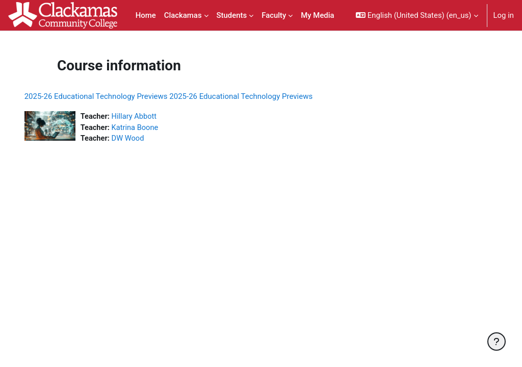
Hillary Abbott (149, 116)
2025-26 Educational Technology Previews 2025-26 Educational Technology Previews (183, 96)
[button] (416, 15)
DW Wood (143, 139)
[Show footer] (496, 341)
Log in (503, 15)
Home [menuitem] (146, 15)
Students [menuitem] (232, 15)
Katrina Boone (150, 128)
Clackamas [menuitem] (183, 15)
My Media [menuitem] (317, 15)
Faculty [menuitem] (274, 15)
